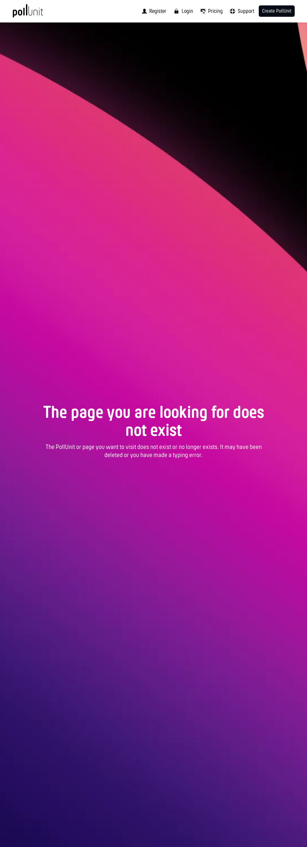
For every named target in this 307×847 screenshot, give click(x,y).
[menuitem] (152, 11)
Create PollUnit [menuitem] (276, 11)
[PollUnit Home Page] (37, 13)
